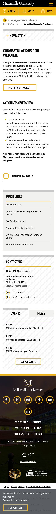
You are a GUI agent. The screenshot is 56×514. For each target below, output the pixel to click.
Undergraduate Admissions (23, 20)
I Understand (15, 507)
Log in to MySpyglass (19, 87)
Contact (38, 433)
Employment (21, 421)
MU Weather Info (28, 461)
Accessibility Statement (39, 486)
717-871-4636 (28, 445)
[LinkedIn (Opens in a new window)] (28, 411)
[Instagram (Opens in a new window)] (28, 400)
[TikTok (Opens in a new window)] (39, 400)
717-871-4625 (17, 292)
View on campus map (18, 286)
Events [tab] (15, 313)
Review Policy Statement (15, 500)
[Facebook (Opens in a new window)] (6, 400)
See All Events (28, 361)
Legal (6, 486)
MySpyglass (46, 72)
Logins (37, 427)
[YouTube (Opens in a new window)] (50, 400)
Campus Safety (21, 433)
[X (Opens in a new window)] (17, 400)
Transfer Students (11, 24)
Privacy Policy (18, 486)
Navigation (18, 35)
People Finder (22, 427)
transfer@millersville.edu (23, 297)
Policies (37, 421)
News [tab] (41, 313)
